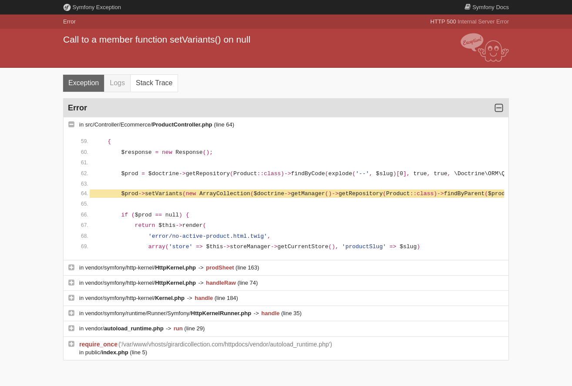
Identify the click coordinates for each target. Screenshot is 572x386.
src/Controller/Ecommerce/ (149, 124)
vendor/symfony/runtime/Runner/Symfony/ (169, 313)
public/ (107, 352)
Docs (486, 7)
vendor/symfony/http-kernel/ (141, 267)
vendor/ (125, 328)
